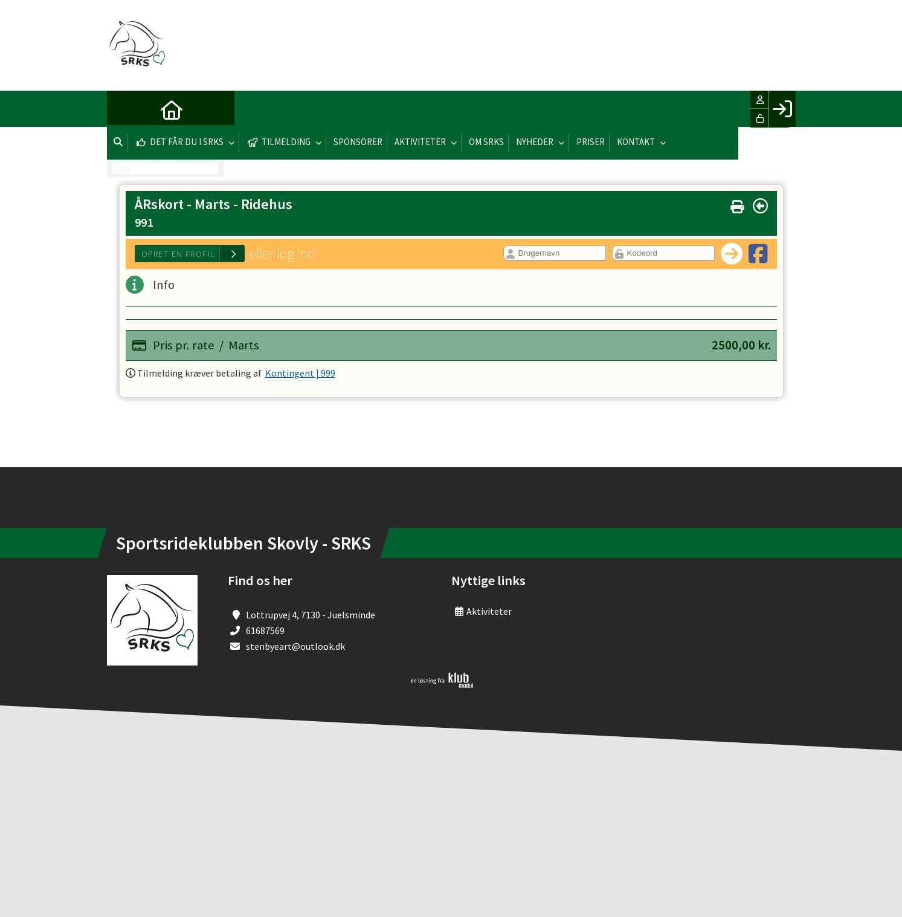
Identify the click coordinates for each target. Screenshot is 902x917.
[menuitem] (125, 109)
